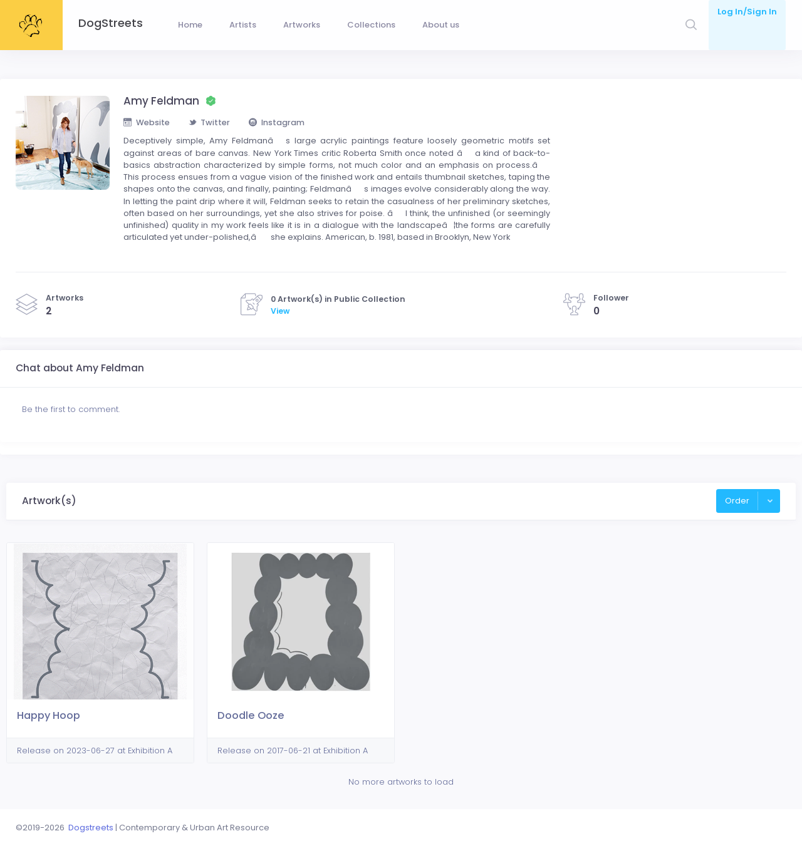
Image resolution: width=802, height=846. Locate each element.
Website (146, 125)
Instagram (277, 125)
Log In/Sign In (747, 12)
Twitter (210, 125)
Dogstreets (90, 827)
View (280, 314)
